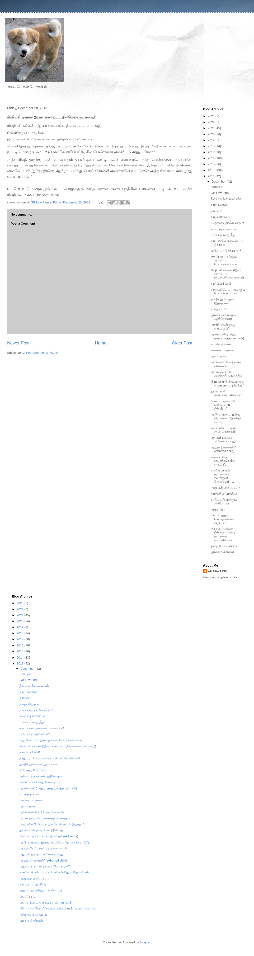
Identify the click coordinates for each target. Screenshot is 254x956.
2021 (212, 128)
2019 (212, 140)
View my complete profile (220, 577)
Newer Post (18, 343)
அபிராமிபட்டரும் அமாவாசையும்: (223, 429)
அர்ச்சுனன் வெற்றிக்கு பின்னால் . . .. (226, 364)
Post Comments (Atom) (42, 352)
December (219, 181)
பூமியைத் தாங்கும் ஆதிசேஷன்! (223, 316)
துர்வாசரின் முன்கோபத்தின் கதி (226, 393)
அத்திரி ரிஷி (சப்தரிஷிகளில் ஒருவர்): (223, 460)
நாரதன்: (216, 211)
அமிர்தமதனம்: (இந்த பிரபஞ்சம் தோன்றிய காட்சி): (227, 418)
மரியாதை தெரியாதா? (226, 250)
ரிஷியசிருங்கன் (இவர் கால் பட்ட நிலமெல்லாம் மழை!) (227, 273)
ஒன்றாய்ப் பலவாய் (224, 546)
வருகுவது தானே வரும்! (227, 223)
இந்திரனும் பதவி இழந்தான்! (223, 301)
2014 (212, 170)
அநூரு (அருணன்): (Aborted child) (224, 449)
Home (101, 343)
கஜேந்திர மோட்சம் (224, 309)
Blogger (145, 942)
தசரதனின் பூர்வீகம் (224, 493)
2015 (212, 164)
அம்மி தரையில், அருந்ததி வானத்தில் (226, 373)
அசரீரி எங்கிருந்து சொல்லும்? (223, 326)
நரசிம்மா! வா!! (221, 283)
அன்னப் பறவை (222, 350)
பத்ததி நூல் (218, 509)
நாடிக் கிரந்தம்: (220, 217)
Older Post (182, 343)
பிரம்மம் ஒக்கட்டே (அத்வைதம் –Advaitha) (223, 404)
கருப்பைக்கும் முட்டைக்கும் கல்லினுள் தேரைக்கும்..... (222, 476)
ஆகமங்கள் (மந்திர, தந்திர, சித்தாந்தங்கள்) (227, 336)
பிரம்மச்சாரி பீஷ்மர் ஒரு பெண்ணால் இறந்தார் (228, 383)
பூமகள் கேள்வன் (222, 552)
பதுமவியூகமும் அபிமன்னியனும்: (225, 439)
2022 (212, 122)
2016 (212, 158)
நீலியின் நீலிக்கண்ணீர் (226, 199)
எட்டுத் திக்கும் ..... (223, 344)
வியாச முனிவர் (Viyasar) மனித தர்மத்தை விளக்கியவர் (223, 534)
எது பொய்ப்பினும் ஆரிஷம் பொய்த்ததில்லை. (225, 260)
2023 (212, 116)
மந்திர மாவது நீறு (223, 235)
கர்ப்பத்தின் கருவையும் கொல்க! (41, 728)
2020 (212, 134)
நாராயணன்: (219, 205)
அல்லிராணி (219, 356)
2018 (212, 146)
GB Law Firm (220, 193)
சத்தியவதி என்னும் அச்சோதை (224, 501)
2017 (212, 152)
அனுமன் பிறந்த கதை (225, 487)
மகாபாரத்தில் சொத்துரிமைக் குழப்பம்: (222, 518)
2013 (212, 176)
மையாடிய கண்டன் (224, 229)
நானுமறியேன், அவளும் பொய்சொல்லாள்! (228, 291)
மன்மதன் (217, 186)
